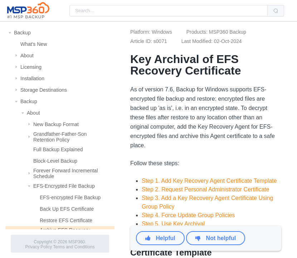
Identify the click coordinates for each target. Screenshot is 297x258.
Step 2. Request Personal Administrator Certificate (205, 189)
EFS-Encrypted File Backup (64, 186)
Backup (22, 32)
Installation (32, 78)
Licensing (31, 67)
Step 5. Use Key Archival (173, 224)
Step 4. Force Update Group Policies (188, 215)
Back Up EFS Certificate (67, 209)
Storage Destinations (43, 90)
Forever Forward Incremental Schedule (65, 173)
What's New (33, 44)
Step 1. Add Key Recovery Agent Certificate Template (209, 181)
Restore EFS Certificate (66, 220)
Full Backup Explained (58, 149)
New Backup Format (56, 124)
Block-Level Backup (55, 161)
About (27, 55)
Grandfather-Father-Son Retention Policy (60, 137)
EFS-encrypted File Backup (70, 197)
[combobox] (168, 10)
